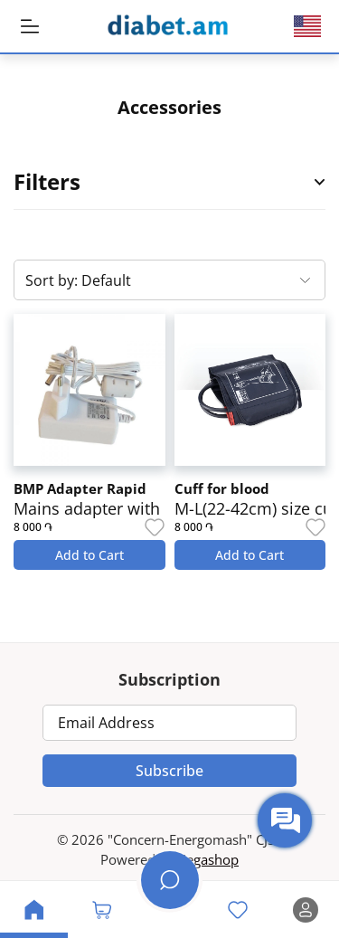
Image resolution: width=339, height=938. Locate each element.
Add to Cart (89, 555)
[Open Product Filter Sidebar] (320, 182)
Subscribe (169, 771)
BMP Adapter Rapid (80, 488)
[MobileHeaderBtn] (30, 26)
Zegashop (208, 859)
